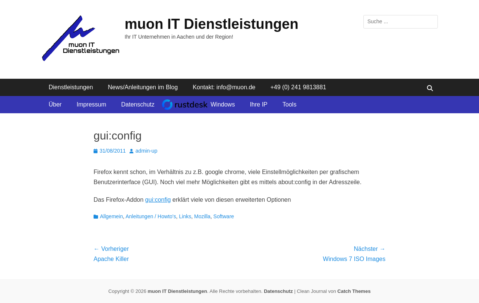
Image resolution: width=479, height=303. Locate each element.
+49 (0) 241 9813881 (298, 87)
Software (223, 216)
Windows (223, 104)
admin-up (146, 151)
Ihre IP (259, 104)
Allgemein (111, 216)
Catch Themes (354, 291)
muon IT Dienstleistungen (211, 24)
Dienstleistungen (71, 87)
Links (185, 216)
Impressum (91, 104)
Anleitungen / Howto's (151, 216)
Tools (289, 104)
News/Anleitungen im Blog (143, 87)
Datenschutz (138, 104)
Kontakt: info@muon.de (224, 87)
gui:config (158, 199)
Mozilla (202, 216)
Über (55, 104)
